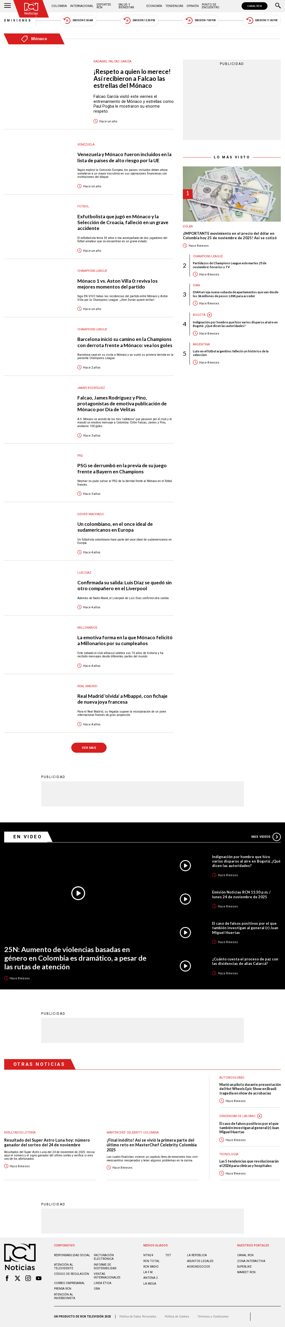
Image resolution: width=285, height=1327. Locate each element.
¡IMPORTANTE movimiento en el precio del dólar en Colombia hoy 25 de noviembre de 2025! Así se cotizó (230, 235)
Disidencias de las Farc (237, 1116)
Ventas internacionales (107, 1275)
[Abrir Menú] (7, 6)
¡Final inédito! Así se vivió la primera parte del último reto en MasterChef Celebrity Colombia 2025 (152, 1145)
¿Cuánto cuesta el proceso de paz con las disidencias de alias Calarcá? (245, 961)
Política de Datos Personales (137, 1316)
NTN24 (148, 1255)
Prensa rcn (62, 1288)
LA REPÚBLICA (197, 1255)
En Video (27, 836)
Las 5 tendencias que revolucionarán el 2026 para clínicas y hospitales (249, 1163)
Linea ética (102, 1283)
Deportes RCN (104, 6)
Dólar (188, 226)
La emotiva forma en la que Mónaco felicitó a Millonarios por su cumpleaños (125, 640)
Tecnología (228, 1154)
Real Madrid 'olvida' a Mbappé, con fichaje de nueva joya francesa (122, 699)
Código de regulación (71, 1274)
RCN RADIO (151, 1266)
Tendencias (174, 6)
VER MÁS (89, 748)
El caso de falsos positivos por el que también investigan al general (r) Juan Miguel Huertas (245, 927)
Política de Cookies (177, 1316)
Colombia (59, 6)
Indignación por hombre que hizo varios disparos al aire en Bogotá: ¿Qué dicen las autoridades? (235, 324)
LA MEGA (149, 1283)
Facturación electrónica (104, 1257)
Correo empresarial (69, 1283)
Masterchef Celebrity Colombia (133, 1132)
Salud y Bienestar (126, 6)
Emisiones (18, 20)
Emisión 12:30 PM (139, 20)
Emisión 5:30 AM (78, 20)
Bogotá (199, 315)
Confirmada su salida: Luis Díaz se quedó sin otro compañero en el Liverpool (124, 585)
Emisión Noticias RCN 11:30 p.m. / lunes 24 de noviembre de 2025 (241, 894)
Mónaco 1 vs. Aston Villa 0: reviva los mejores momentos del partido (117, 284)
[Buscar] (278, 6)
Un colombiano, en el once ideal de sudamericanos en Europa (115, 527)
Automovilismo (231, 1077)
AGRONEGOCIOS (198, 1266)
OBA (97, 1288)
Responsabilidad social (72, 1255)
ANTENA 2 (150, 1278)
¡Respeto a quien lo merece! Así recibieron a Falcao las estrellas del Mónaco (132, 78)
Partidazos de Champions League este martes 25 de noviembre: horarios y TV (229, 264)
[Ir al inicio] (31, 9)
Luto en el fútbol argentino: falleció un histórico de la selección (231, 353)
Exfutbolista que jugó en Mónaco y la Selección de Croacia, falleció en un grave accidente (122, 222)
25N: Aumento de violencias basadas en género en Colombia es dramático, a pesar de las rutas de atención (75, 957)
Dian (196, 285)
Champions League (208, 256)
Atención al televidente (63, 1266)
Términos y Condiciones (213, 1316)
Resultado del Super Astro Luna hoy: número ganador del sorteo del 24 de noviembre (47, 1142)
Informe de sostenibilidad (105, 1266)
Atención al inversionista (64, 1296)
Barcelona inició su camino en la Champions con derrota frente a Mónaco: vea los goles (124, 342)
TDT (168, 1255)
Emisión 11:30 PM (261, 20)
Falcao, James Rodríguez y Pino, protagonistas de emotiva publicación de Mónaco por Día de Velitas (122, 403)
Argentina (201, 344)
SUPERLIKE (244, 1266)
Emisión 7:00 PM (200, 20)
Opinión (192, 6)
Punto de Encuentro (210, 6)
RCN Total (151, 1261)
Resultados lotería (20, 1132)
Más (266, 837)
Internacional (82, 6)
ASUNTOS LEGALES (200, 1261)
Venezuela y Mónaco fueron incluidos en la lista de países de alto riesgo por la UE (124, 157)
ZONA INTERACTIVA (251, 1261)
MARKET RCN (246, 1272)
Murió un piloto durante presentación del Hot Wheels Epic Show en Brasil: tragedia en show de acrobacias (250, 1089)
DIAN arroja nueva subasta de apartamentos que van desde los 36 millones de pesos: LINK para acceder (235, 293)
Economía (154, 6)
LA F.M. (148, 1272)
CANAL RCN (254, 6)
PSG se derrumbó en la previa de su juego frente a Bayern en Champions (122, 468)
